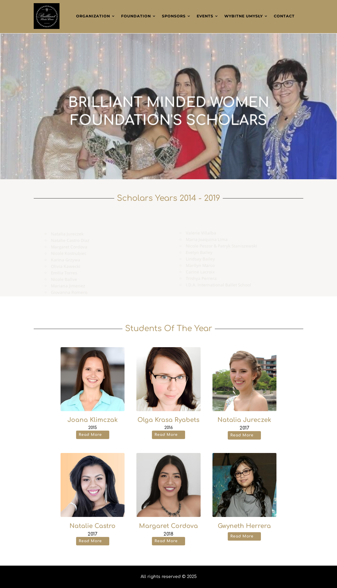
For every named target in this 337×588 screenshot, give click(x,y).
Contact (284, 16)
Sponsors (174, 16)
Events (205, 16)
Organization (93, 16)
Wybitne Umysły (243, 16)
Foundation (136, 16)
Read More (90, 435)
